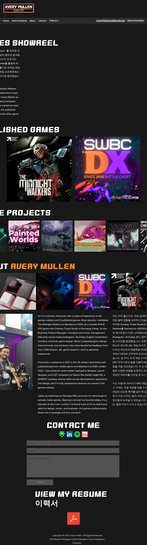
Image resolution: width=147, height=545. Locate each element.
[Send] (40, 482)
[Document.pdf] (73, 521)
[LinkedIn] (69, 434)
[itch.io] (85, 434)
